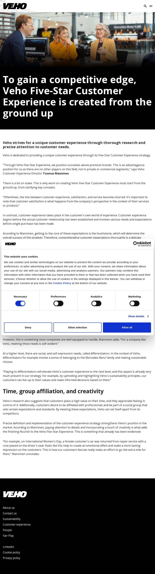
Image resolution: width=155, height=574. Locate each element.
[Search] (145, 6)
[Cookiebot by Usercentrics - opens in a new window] (136, 244)
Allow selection (77, 327)
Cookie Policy (62, 283)
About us (9, 508)
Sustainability (11, 519)
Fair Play (8, 536)
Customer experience (17, 524)
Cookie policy (11, 552)
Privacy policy (11, 558)
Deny (28, 327)
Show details (136, 316)
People (7, 530)
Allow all (127, 327)
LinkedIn (8, 547)
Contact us (10, 513)
